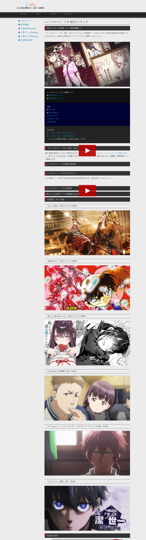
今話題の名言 (27, 40)
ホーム (23, 14)
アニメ (38, 14)
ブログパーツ (27, 21)
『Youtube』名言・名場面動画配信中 (62, 136)
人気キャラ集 (53, 119)
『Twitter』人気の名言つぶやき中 (61, 133)
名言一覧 (51, 109)
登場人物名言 (53, 113)
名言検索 (25, 24)
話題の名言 (52, 122)
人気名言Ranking (28, 28)
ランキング (68, 14)
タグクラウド (53, 116)
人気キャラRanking (29, 36)
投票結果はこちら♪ (55, 95)
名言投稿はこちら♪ (55, 98)
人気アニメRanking (29, 32)
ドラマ (53, 14)
